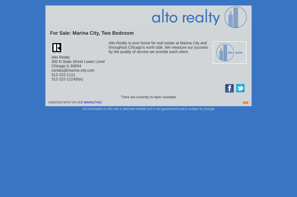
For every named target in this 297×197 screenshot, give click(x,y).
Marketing (93, 102)
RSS (245, 102)
